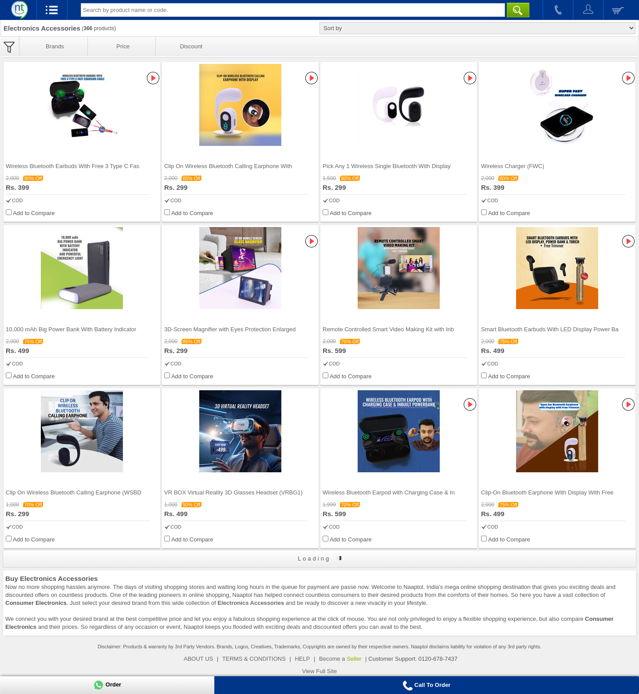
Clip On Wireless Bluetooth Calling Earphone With (228, 166)
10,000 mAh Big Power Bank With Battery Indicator (71, 329)
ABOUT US (198, 658)
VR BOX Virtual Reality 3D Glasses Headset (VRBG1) (233, 492)
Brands (55, 46)
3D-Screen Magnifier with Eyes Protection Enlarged (230, 329)
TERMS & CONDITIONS (254, 658)
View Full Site (319, 671)
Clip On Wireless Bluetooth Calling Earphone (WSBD (74, 492)
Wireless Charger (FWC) (512, 166)
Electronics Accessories (250, 603)
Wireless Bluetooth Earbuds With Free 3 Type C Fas (72, 166)
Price (123, 46)
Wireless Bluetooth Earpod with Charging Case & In (389, 492)
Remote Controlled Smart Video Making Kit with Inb (388, 329)
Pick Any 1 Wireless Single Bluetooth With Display (386, 166)
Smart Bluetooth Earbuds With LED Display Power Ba (550, 329)
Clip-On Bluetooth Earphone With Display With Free (547, 492)
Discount (191, 46)
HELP (302, 658)
